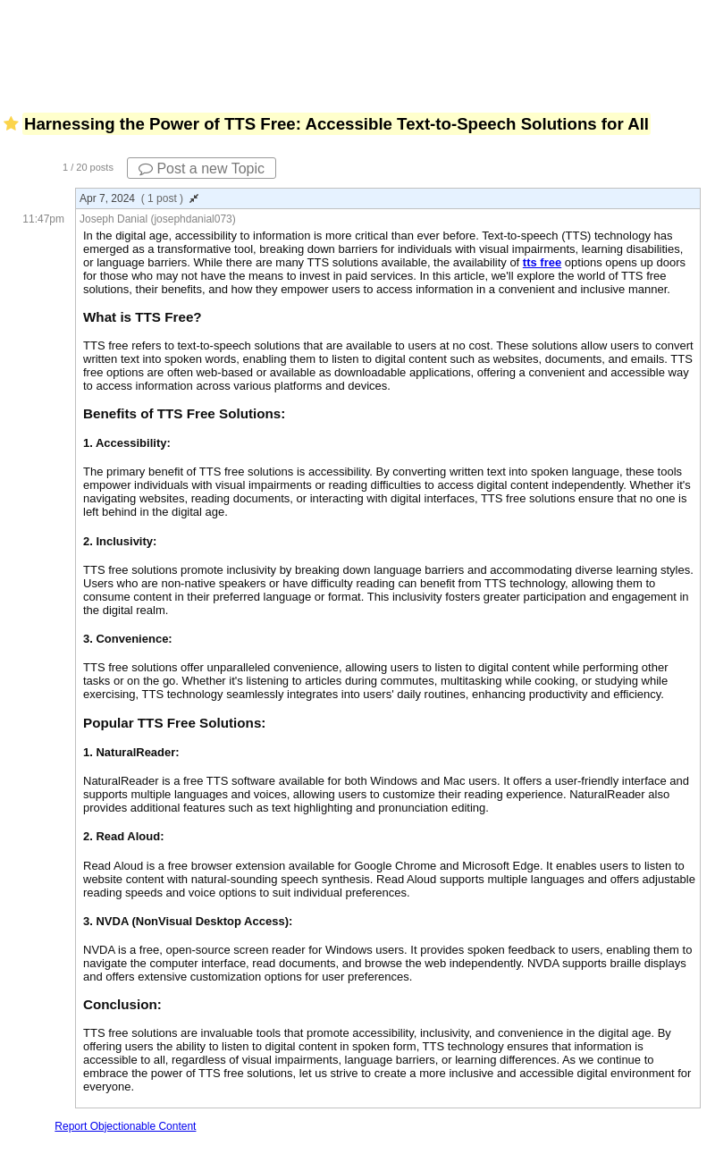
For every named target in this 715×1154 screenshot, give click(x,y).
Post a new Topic (202, 168)
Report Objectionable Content (125, 1126)
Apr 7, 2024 (139, 198)
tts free (542, 262)
